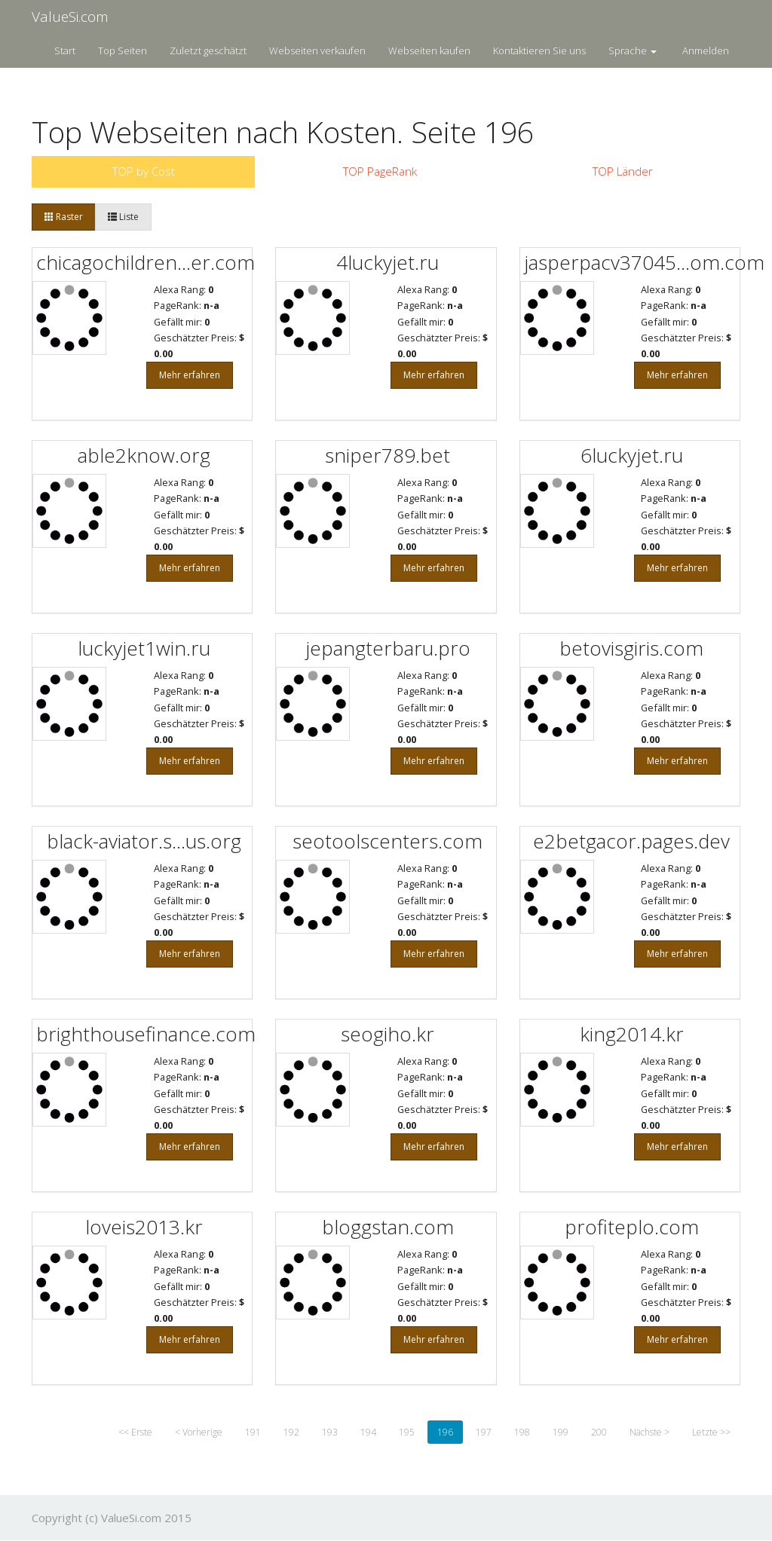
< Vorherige (198, 1432)
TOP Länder (623, 171)
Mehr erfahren (189, 374)
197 (484, 1432)
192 (291, 1432)
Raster (63, 216)
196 (445, 1432)
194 (368, 1432)
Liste (123, 216)
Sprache (632, 50)
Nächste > (649, 1432)
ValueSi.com (70, 16)
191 (253, 1432)
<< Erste (135, 1432)
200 (599, 1432)
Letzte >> (711, 1432)
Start (64, 50)
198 (522, 1432)
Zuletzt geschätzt (208, 50)
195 (407, 1432)
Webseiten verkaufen (317, 50)
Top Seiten (122, 50)
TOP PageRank (380, 171)
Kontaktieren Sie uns (539, 50)
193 (330, 1432)
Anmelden (705, 50)
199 (560, 1432)
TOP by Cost (143, 171)
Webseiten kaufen (429, 50)
